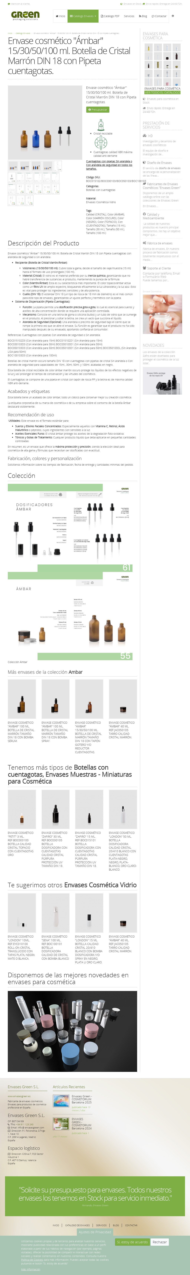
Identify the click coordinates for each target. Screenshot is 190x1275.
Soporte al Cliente (159, 268)
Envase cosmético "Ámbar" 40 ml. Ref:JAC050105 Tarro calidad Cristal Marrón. (122, 730)
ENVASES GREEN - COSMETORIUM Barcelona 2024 (82, 1123)
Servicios (129, 16)
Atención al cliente (19, 3)
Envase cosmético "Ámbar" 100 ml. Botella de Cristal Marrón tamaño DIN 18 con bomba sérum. (21, 732)
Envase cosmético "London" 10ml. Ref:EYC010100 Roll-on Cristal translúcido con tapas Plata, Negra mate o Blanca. (21, 947)
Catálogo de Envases (77, 1225)
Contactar (159, 16)
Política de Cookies (32, 1259)
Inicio (60, 16)
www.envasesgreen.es (19, 1096)
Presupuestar (98, 109)
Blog (143, 16)
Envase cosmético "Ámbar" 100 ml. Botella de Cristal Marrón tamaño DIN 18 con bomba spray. (55, 732)
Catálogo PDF (110, 16)
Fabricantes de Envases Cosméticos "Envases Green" (162, 186)
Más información (30, 1269)
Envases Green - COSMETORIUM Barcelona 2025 (82, 1099)
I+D (150, 136)
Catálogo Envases (83, 16)
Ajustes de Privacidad (95, 1232)
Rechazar (160, 1242)
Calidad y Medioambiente (153, 216)
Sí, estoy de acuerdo (132, 1242)
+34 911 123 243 (24, 1124)
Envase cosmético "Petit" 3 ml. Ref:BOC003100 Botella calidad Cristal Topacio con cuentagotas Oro (20, 844)
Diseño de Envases (159, 163)
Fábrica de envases (159, 243)
